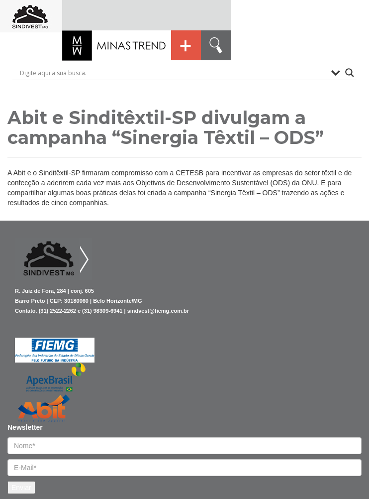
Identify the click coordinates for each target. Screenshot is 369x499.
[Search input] (173, 73)
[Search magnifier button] (350, 73)
